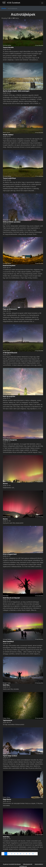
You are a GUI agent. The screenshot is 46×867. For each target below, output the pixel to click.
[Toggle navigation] (42, 3)
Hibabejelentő (27, 864)
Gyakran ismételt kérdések (12, 864)
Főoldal (3, 8)
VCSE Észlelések (10, 3)
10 (33, 854)
